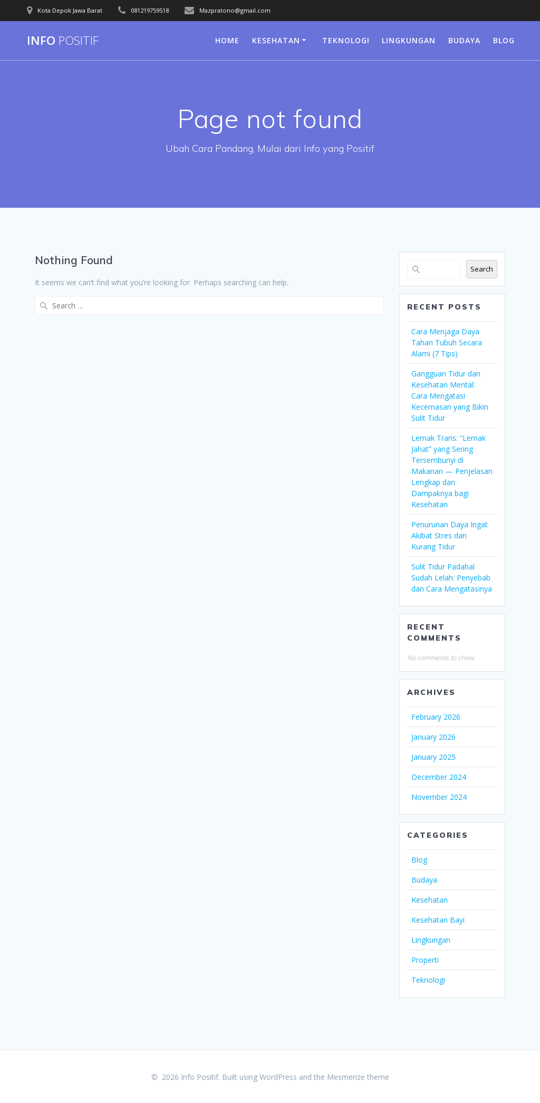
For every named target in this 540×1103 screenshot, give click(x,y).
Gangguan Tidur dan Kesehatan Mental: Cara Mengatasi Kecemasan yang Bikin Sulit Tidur (449, 396)
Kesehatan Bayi (438, 920)
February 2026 (435, 717)
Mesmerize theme (358, 1077)
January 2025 (433, 757)
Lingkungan (409, 40)
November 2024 (439, 797)
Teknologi (346, 40)
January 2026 (433, 737)
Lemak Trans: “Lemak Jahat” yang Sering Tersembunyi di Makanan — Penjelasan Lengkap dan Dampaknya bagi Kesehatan (452, 471)
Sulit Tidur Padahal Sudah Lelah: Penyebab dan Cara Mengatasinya (451, 578)
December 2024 (438, 777)
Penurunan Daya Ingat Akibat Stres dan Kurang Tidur (449, 535)
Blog (504, 40)
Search (481, 269)
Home (227, 40)
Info (63, 40)
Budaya (464, 40)
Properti (425, 960)
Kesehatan (276, 40)
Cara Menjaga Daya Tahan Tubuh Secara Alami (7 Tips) (446, 342)
